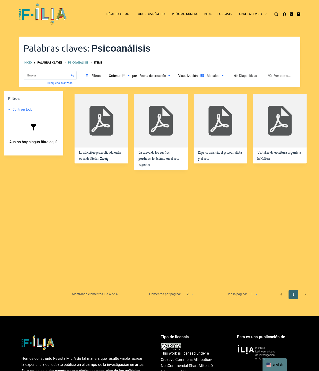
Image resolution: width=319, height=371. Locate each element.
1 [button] (293, 294)
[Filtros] (93, 76)
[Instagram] (298, 14)
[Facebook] (284, 14)
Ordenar (115, 76)
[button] (281, 294)
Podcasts (225, 13)
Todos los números (151, 13)
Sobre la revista (253, 14)
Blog (208, 13)
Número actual (118, 13)
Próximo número (185, 13)
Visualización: (188, 76)
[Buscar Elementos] (50, 75)
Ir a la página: (237, 294)
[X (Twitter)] (291, 14)
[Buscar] (276, 14)
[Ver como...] (279, 76)
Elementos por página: (165, 294)
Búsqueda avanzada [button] (60, 83)
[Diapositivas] (245, 76)
